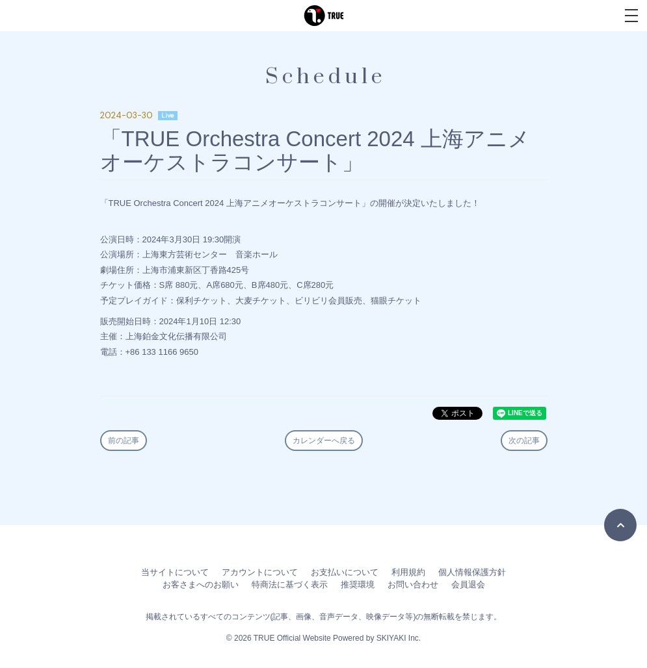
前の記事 (123, 440)
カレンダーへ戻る (324, 440)
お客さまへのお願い (201, 584)
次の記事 (524, 440)
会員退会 (468, 584)
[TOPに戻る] (620, 525)
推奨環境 (358, 584)
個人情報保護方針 (472, 572)
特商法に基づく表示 (290, 584)
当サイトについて (175, 572)
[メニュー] (631, 15)
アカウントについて (260, 572)
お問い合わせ (413, 584)
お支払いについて (344, 572)
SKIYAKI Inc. (398, 638)
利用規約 (408, 572)
